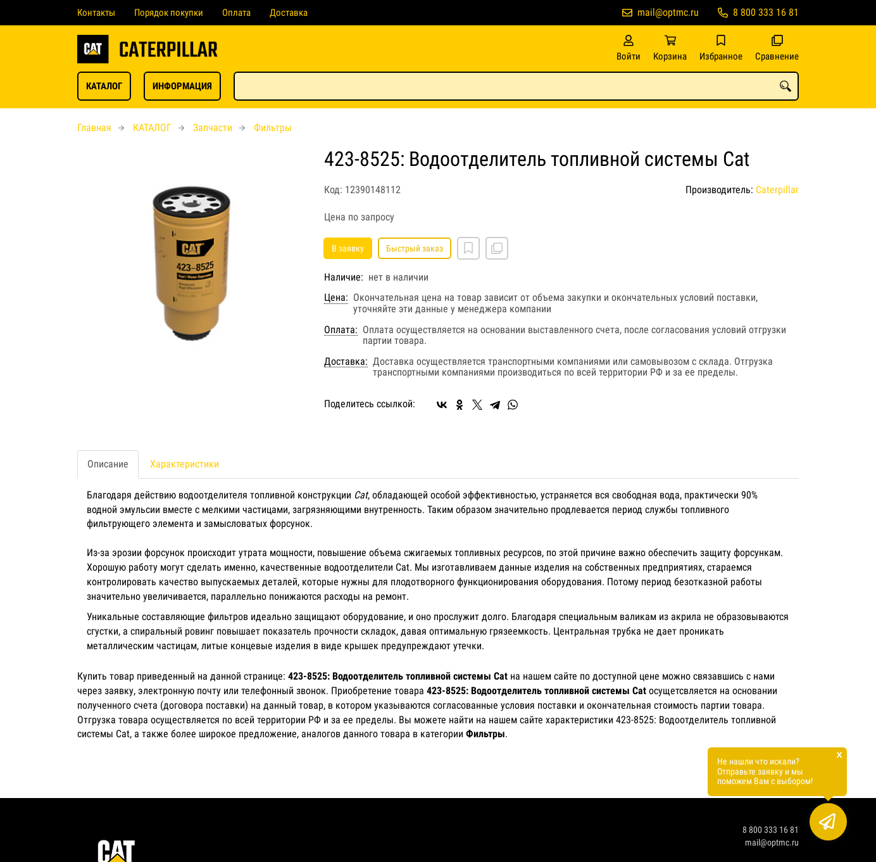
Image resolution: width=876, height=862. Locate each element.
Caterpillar (777, 190)
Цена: (336, 297)
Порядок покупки (168, 12)
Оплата (236, 12)
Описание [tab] (107, 464)
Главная (94, 128)
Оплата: (341, 330)
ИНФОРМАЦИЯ (182, 86)
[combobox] (516, 86)
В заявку (348, 248)
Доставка (289, 12)
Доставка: (346, 361)
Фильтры (273, 128)
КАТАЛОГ (104, 86)
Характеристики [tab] (184, 464)
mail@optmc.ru (668, 12)
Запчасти (212, 128)
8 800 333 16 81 (766, 12)
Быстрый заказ (414, 248)
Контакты (96, 12)
